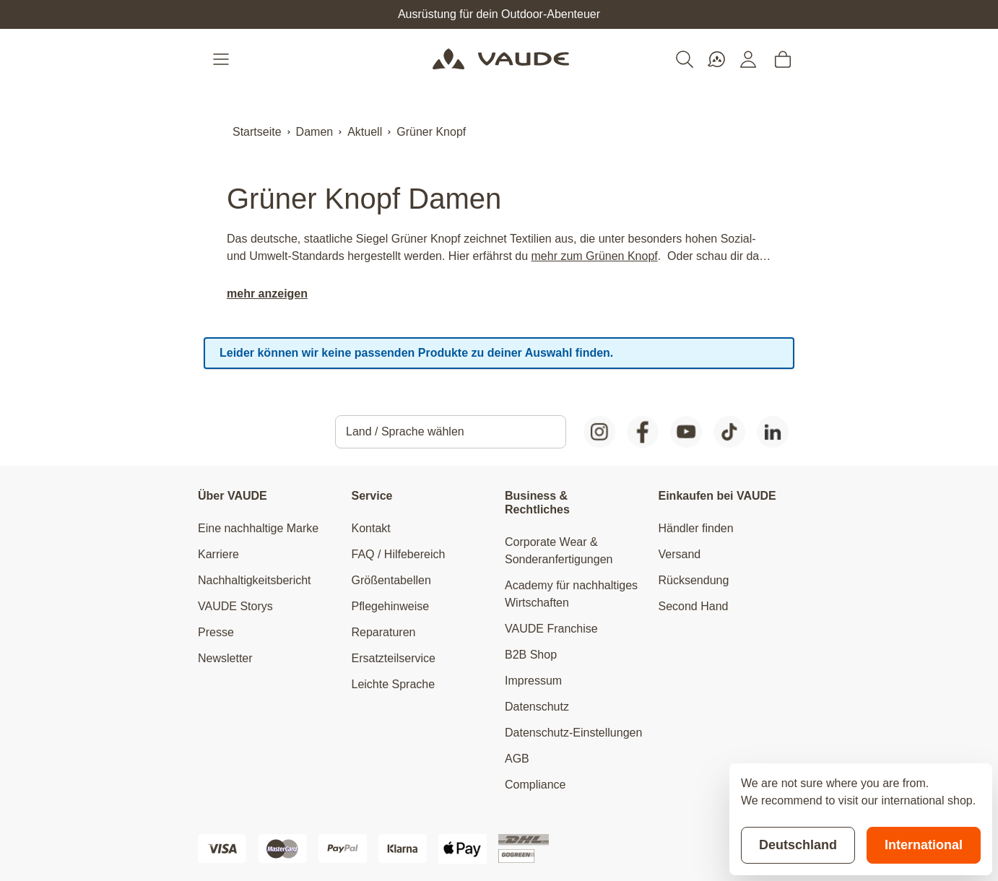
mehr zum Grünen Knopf (594, 256)
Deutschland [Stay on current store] (798, 845)
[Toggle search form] (684, 59)
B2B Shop (531, 654)
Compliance (535, 784)
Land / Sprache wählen (405, 431)
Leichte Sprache (393, 684)
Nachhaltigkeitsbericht (254, 580)
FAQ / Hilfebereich (399, 554)
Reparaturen (384, 632)
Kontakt (371, 528)
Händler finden (696, 528)
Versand (680, 554)
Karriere (218, 554)
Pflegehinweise (391, 606)
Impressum (533, 680)
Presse (216, 632)
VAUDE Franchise (551, 628)
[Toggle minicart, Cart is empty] (782, 59)
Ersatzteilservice (393, 658)
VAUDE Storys (235, 606)
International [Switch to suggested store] (924, 845)
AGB (517, 758)
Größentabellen (391, 580)
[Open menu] (222, 59)
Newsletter (225, 658)
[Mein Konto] (748, 59)
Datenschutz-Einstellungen (573, 732)
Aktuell (364, 132)
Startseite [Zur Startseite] (257, 132)
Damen (315, 132)
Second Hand (694, 606)
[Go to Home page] (501, 59)
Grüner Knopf (431, 132)
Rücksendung (694, 580)
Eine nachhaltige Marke (258, 528)
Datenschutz (537, 706)
